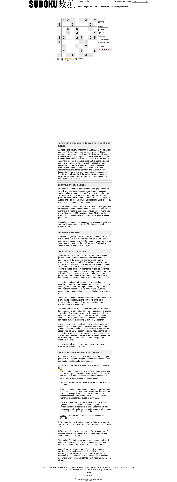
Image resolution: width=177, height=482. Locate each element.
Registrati (79, 1)
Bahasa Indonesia (94, 469)
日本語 (74, 469)
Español (51, 467)
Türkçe (131, 467)
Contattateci (88, 476)
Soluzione (102, 33)
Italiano (87, 467)
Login (87, 1)
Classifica (124, 7)
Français (93, 467)
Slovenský (100, 467)
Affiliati (88, 473)
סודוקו (126, 467)
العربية (121, 467)
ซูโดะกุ (103, 469)
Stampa (101, 29)
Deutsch (66, 467)
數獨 (79, 469)
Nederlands (79, 467)
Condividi (79, 59)
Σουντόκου (67, 469)
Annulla (101, 36)
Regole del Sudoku (91, 7)
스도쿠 (84, 469)
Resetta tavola (103, 42)
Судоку (72, 467)
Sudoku (79, 7)
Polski (116, 467)
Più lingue (109, 469)
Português (58, 467)
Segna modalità (104, 39)
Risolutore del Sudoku (109, 7)
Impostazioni (103, 19)
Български (108, 467)
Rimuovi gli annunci (123, 1)
